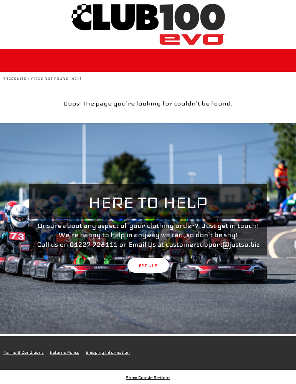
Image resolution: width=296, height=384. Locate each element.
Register (267, 9)
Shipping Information (108, 352)
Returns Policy (64, 352)
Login (242, 9)
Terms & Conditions (23, 352)
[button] (289, 10)
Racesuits (14, 79)
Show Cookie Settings (148, 377)
